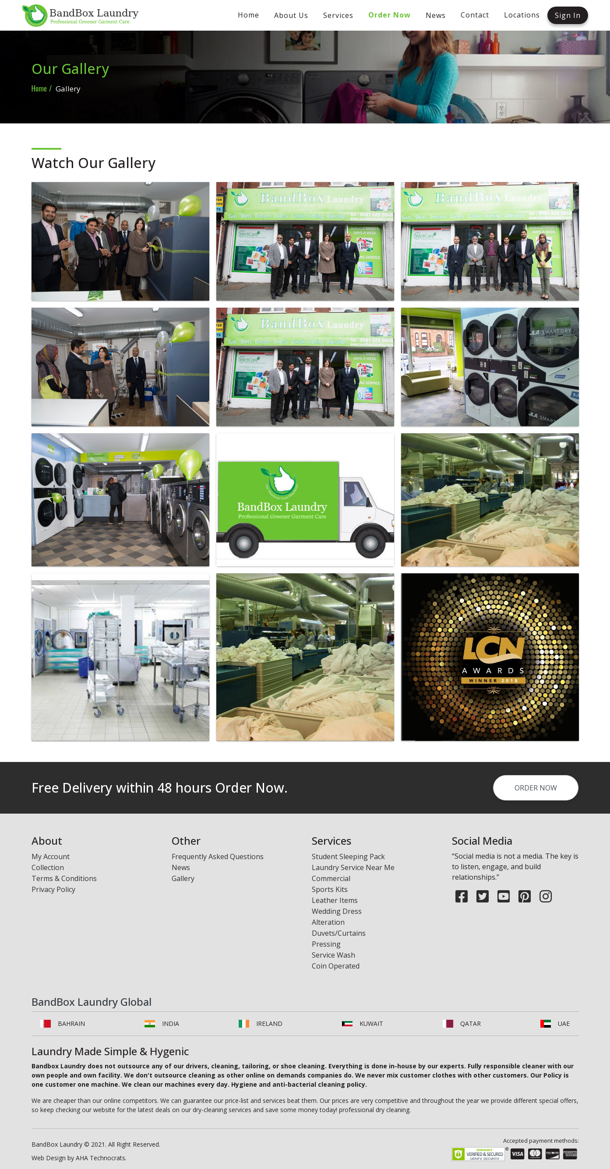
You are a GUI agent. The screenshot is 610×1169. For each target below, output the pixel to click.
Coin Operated (336, 966)
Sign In (568, 15)
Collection (48, 867)
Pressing (326, 944)
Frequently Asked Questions (218, 856)
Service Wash (333, 955)
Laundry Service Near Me (353, 867)
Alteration (328, 922)
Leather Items (335, 900)
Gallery (183, 878)
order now (536, 800)
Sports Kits (330, 889)
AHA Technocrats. (101, 1158)
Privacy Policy (53, 889)
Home (39, 88)
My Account (51, 856)
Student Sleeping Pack (348, 856)
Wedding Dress (337, 911)
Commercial (331, 878)
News (181, 867)
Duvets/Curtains (339, 933)
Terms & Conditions (64, 878)
